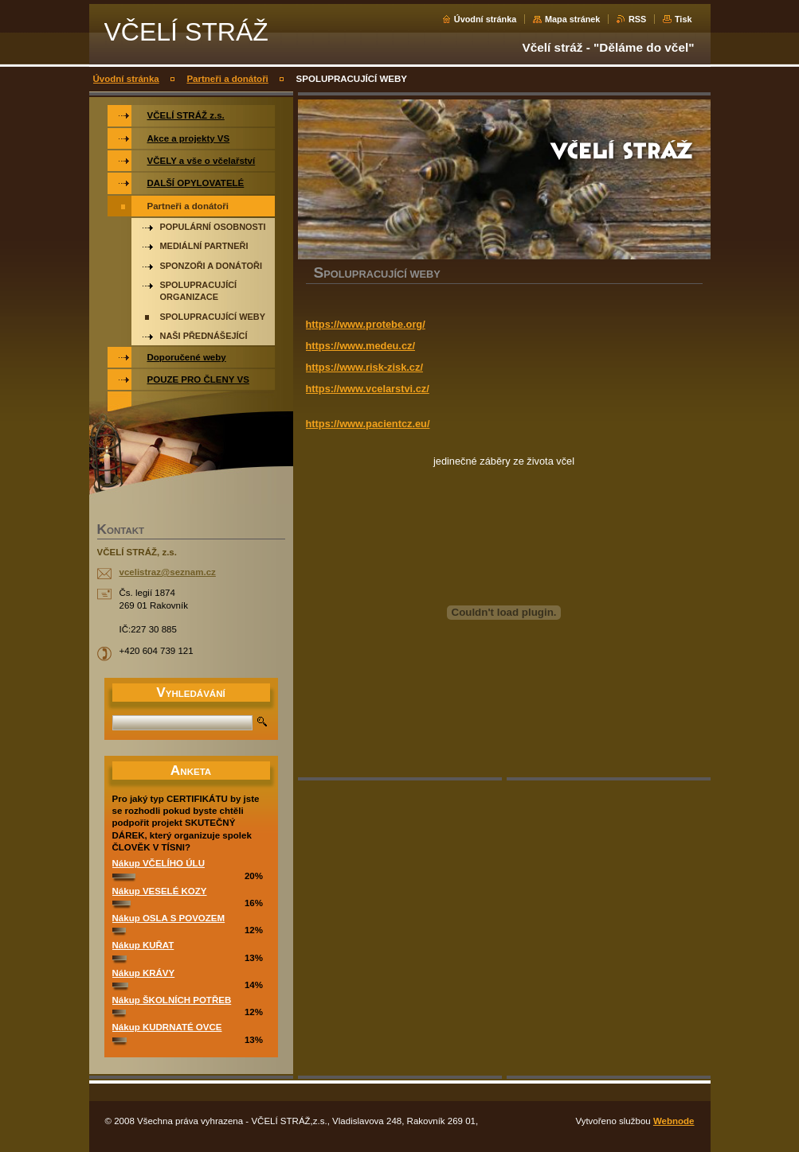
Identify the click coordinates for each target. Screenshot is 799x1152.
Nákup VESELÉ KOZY (159, 891)
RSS (637, 19)
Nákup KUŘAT (143, 945)
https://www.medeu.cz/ (360, 346)
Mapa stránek (573, 19)
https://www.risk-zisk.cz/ (364, 367)
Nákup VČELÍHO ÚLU (158, 863)
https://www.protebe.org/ (365, 324)
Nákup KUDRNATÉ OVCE (167, 1027)
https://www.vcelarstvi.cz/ (367, 389)
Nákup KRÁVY (143, 973)
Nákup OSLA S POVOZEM (168, 918)
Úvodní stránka (485, 19)
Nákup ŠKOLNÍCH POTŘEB (172, 1000)
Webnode (674, 1121)
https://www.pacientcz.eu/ (368, 424)
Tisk (683, 19)
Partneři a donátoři (227, 79)
